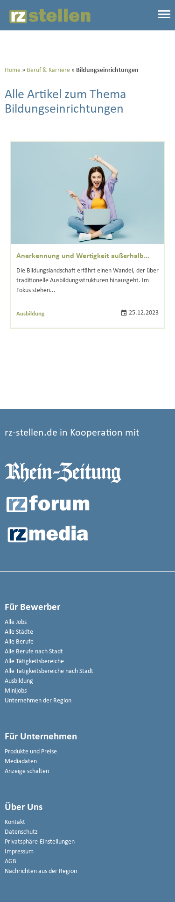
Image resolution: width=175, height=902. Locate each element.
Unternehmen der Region (38, 700)
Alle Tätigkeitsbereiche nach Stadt (49, 671)
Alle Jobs (16, 622)
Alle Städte (19, 632)
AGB (10, 861)
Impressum (19, 851)
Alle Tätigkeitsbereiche (34, 661)
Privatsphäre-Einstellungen (40, 841)
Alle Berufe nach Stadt (34, 651)
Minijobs (16, 690)
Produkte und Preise (31, 751)
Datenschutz (21, 832)
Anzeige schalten (27, 771)
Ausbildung (30, 314)
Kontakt (15, 822)
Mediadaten (21, 761)
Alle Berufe (19, 641)
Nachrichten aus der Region (41, 871)
